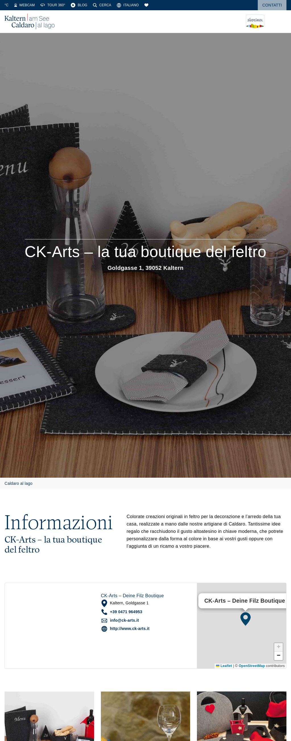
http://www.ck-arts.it (129, 628)
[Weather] (12, 5)
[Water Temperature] (33, 5)
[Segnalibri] (179, 5)
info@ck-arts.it (124, 620)
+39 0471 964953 (126, 611)
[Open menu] (282, 21)
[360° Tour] (85, 5)
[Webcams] (57, 5)
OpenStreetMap (252, 666)
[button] (245, 619)
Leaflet (224, 666)
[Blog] (111, 5)
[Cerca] (135, 5)
